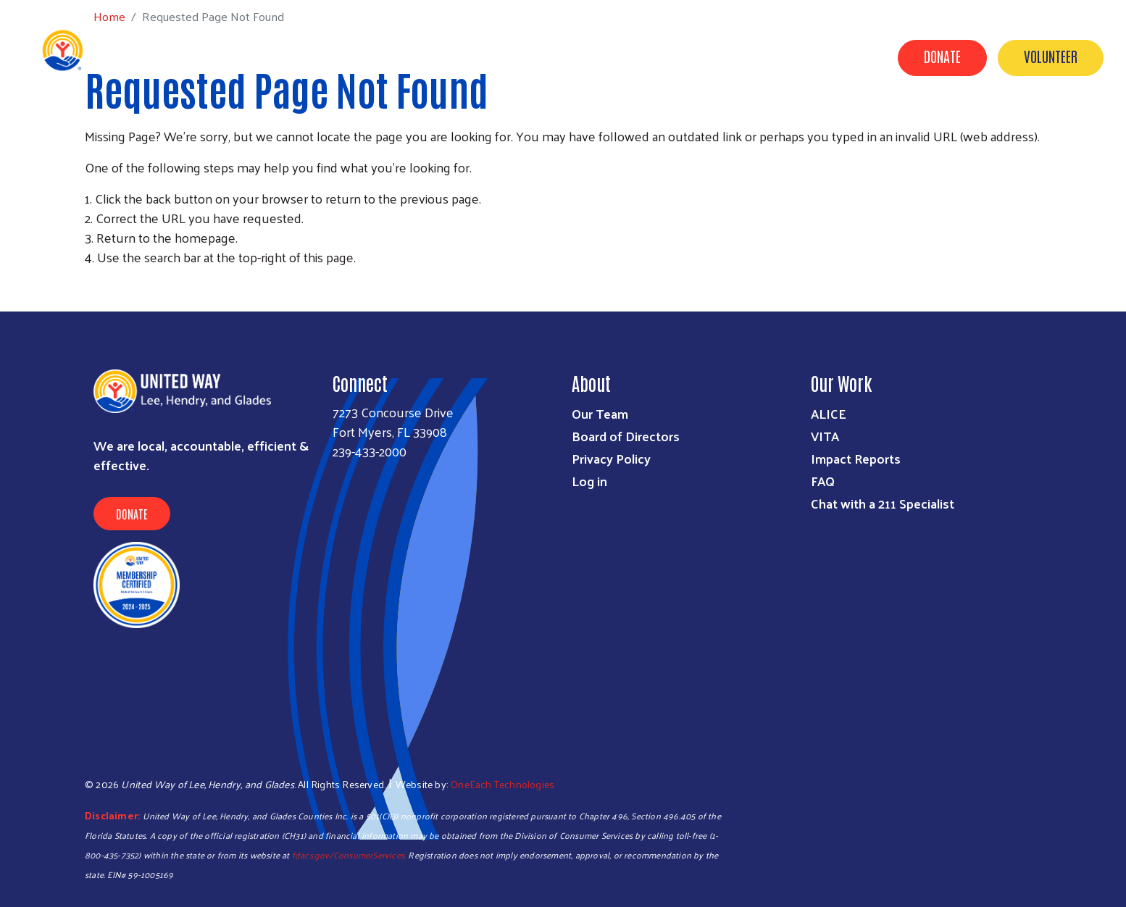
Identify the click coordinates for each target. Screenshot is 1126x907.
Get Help (356, 125)
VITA (825, 436)
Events (850, 125)
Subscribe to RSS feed (90, 284)
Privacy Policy (611, 458)
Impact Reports (856, 458)
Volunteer (1050, 55)
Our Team (600, 413)
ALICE (828, 413)
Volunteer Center (685, 125)
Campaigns (582, 125)
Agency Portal (1061, 125)
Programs (433, 125)
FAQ (823, 480)
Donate (942, 55)
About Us (782, 125)
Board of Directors (626, 436)
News (909, 125)
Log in (589, 480)
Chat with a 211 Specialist (882, 503)
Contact (973, 125)
